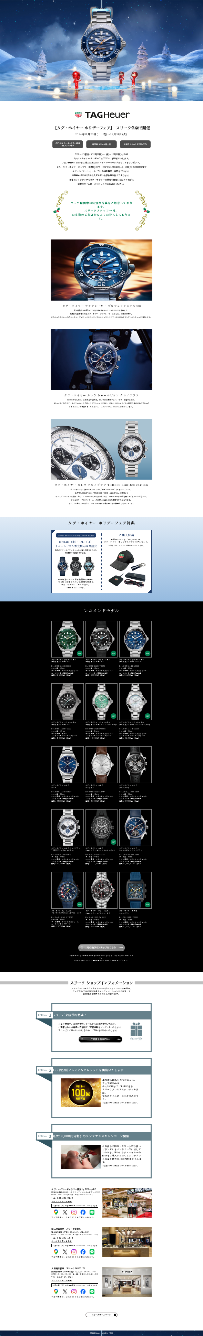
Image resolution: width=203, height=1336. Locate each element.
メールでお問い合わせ (61, 1201)
